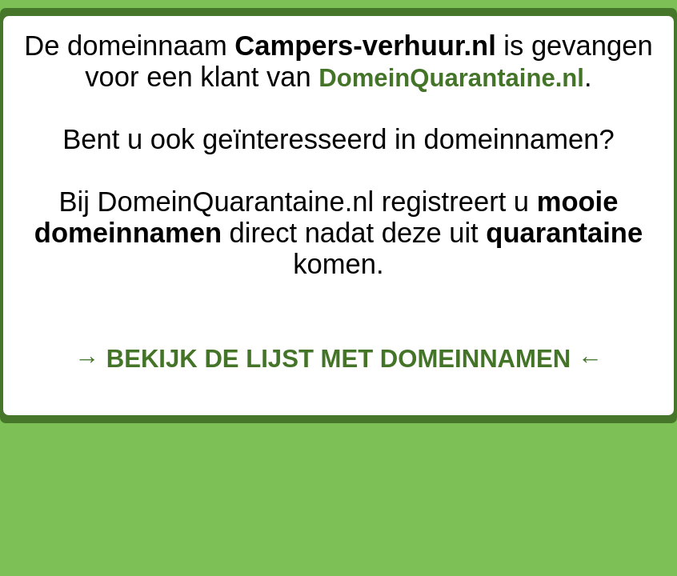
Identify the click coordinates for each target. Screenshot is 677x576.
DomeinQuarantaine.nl (451, 78)
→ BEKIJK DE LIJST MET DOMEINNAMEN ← (338, 359)
